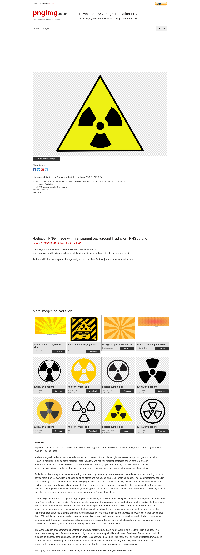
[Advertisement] (100, 52)
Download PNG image (46, 159)
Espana (52, 3)
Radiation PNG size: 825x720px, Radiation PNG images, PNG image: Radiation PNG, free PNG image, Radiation (83, 181)
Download (58, 352)
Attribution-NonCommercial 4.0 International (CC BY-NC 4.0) (72, 177)
